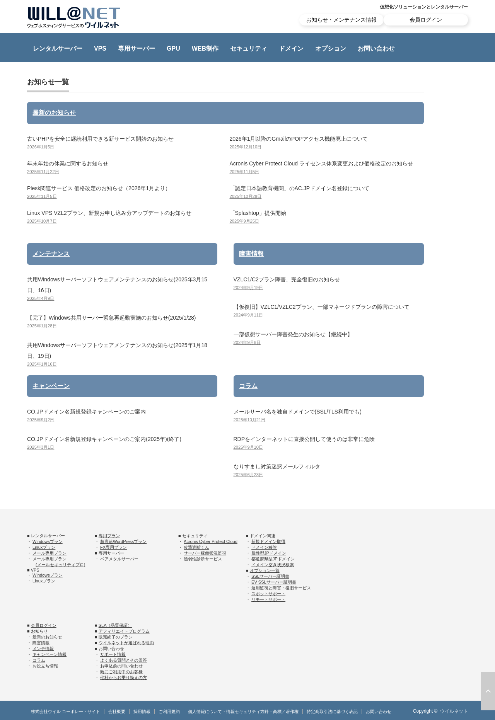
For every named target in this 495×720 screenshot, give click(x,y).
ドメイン (291, 48)
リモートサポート (268, 599)
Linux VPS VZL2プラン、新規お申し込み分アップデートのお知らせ (109, 213)
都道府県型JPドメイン (273, 559)
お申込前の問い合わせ (121, 666)
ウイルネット (454, 711)
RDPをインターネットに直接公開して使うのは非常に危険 (304, 439)
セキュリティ (248, 48)
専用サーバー (136, 48)
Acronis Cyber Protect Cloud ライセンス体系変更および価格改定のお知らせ (321, 163)
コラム (248, 385)
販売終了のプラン (116, 637)
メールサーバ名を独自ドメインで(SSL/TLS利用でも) (298, 412)
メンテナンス (51, 253)
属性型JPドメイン (268, 553)
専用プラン (109, 535)
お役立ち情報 (45, 666)
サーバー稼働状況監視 (205, 553)
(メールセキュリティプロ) (60, 564)
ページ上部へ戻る (488, 691)
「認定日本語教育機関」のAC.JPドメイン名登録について (300, 188)
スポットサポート (268, 593)
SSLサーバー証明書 (270, 576)
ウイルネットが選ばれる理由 (126, 642)
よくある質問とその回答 (123, 660)
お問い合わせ (376, 48)
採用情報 (141, 711)
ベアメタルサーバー (119, 559)
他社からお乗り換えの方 (123, 677)
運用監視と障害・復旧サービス (281, 588)
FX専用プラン (113, 547)
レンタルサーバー (57, 48)
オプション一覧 (265, 570)
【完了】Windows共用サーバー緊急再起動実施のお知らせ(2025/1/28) (111, 318)
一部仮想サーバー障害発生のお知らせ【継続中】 (293, 334)
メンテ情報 (43, 648)
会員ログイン (426, 20)
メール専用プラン (49, 553)
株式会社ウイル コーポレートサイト (65, 711)
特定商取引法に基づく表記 (332, 711)
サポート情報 (113, 654)
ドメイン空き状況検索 (272, 564)
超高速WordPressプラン (123, 541)
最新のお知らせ (54, 112)
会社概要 (116, 711)
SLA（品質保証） (115, 625)
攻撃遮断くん (196, 547)
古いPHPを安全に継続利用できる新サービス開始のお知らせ (100, 139)
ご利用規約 (169, 711)
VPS (100, 48)
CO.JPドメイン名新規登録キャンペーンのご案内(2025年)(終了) (104, 439)
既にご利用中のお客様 (121, 671)
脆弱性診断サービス (203, 559)
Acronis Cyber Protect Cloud (210, 541)
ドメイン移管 (264, 547)
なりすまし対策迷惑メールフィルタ (277, 466)
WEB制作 (205, 48)
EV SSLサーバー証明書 (273, 582)
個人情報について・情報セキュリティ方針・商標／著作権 (243, 711)
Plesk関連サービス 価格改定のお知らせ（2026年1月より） (99, 188)
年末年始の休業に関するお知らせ (67, 163)
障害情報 (251, 253)
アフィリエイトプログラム (124, 631)
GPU (173, 48)
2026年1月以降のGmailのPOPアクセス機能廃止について (299, 139)
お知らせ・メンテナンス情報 (341, 20)
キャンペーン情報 (49, 654)
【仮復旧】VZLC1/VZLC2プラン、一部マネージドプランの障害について (322, 307)
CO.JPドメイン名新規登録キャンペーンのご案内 (86, 412)
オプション (330, 48)
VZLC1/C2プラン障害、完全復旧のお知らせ (287, 279)
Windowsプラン (47, 541)
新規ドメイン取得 (268, 541)
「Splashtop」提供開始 (258, 213)
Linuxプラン (43, 547)
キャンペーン (51, 385)
